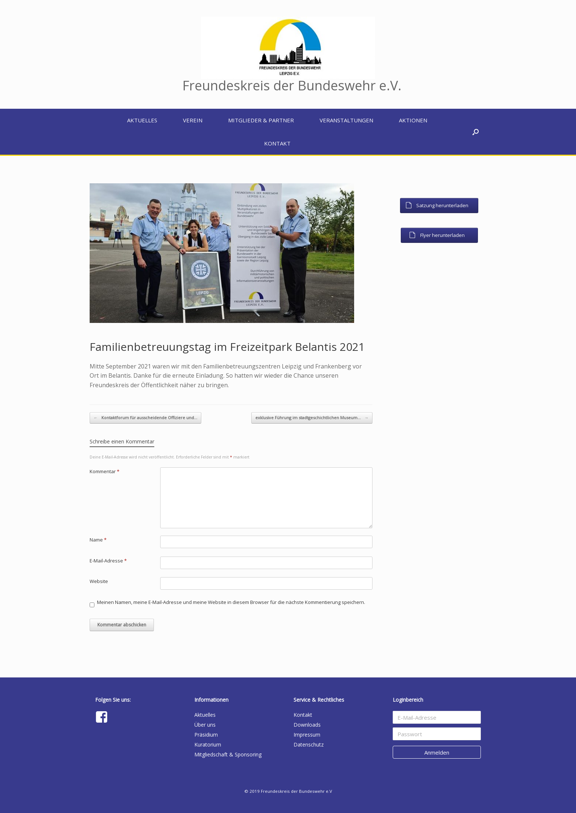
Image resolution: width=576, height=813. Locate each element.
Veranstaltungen (346, 120)
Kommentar (104, 471)
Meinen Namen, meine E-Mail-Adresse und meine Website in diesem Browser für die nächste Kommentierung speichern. (231, 602)
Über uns (205, 724)
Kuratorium (207, 744)
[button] (475, 132)
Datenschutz (309, 744)
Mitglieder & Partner (261, 120)
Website (99, 581)
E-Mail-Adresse (108, 560)
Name (98, 539)
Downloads (307, 724)
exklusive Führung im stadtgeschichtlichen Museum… (311, 418)
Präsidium (206, 734)
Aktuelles (142, 120)
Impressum (307, 734)
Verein (192, 120)
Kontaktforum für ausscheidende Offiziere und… (145, 418)
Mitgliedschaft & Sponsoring (228, 754)
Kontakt (277, 143)
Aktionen (413, 120)
